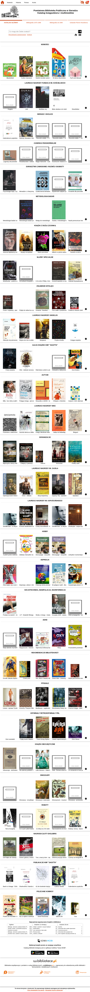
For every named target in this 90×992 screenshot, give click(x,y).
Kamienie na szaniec (12, 930)
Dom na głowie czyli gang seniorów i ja (67, 933)
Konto (34, 2)
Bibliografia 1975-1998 (33, 22)
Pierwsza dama (36, 932)
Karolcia (60, 926)
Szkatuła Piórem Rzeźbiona (79, 22)
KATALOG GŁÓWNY (11, 22)
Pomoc (26, 2)
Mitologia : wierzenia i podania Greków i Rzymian (19, 926)
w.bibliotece (48, 965)
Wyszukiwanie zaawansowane (17, 34)
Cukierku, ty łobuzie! (37, 933)
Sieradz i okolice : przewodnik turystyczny (17, 928)
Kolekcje (29, 34)
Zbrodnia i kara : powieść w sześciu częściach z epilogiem (21, 933)
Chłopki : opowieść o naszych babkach (42, 926)
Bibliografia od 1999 (56, 22)
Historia (18, 2)
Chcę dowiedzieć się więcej (35, 990)
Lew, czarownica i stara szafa (39, 930)
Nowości (10, 2)
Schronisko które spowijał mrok (65, 932)
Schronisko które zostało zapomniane (66, 928)
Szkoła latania (36, 928)
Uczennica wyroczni (62, 930)
